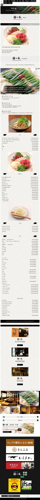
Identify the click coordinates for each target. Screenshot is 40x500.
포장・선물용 (20, 416)
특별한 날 (20, 420)
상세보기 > (20, 345)
